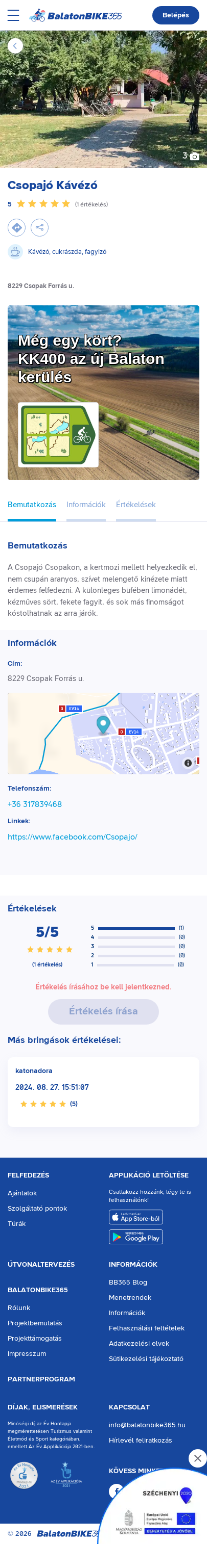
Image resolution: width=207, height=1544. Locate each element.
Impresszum (27, 1353)
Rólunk (19, 1308)
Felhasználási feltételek (147, 1328)
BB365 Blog (128, 1282)
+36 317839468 (35, 804)
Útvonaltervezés (41, 1264)
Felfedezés (28, 1175)
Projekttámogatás (35, 1338)
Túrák (17, 1223)
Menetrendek (130, 1297)
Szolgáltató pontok (37, 1208)
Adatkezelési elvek (139, 1343)
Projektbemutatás (35, 1323)
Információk (133, 1264)
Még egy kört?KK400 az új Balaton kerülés (91, 358)
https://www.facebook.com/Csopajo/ (72, 837)
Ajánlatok (22, 1193)
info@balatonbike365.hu (147, 1425)
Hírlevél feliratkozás (140, 1440)
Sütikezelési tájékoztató (146, 1359)
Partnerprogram (41, 1379)
